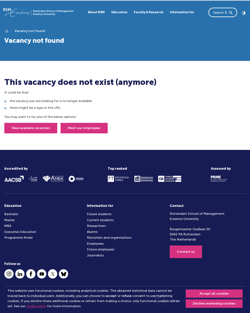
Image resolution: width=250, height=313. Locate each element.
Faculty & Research (148, 12)
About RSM (96, 12)
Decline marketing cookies (214, 303)
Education (119, 12)
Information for (182, 12)
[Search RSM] (231, 12)
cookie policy (36, 306)
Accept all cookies (214, 293)
